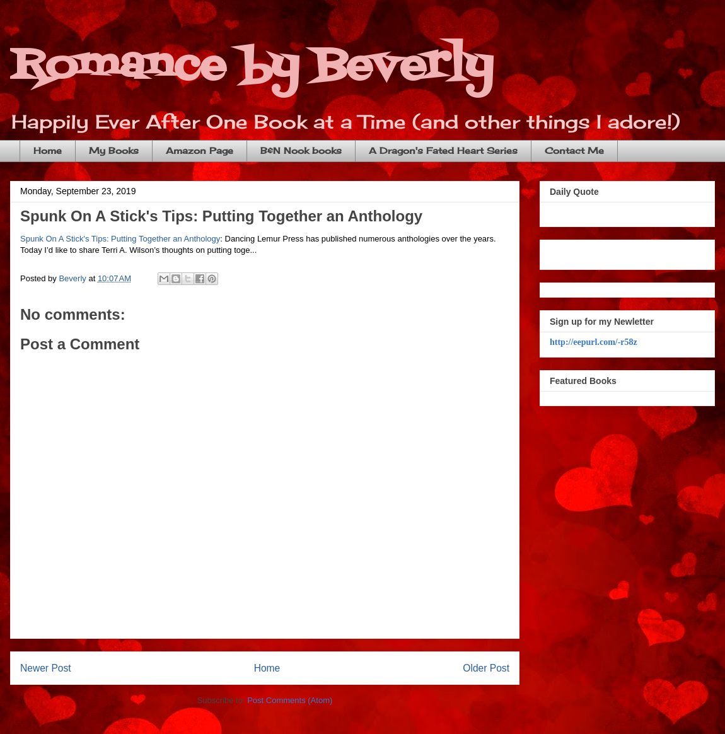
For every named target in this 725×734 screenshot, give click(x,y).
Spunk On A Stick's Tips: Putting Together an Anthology (221, 215)
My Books (114, 150)
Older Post (486, 668)
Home (47, 150)
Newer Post (45, 668)
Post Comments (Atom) (289, 700)
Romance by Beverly (251, 66)
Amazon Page (199, 150)
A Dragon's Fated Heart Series (443, 150)
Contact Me (574, 150)
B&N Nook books (301, 150)
